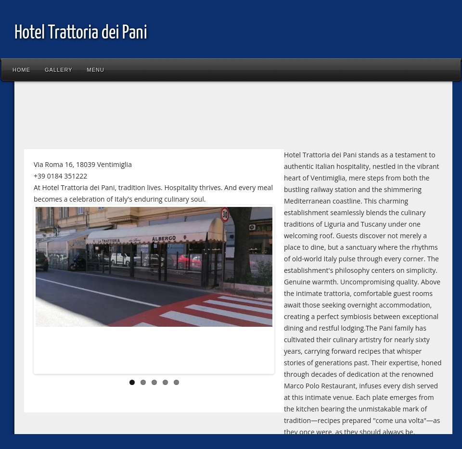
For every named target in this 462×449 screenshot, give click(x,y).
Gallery (59, 70)
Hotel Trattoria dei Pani (80, 33)
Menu (95, 70)
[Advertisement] (194, 117)
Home (21, 70)
